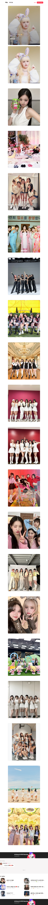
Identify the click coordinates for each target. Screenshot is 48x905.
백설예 (8, 881)
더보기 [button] (24, 870)
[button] (35, 2)
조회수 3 (38, 888)
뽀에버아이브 (9, 888)
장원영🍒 (32, 894)
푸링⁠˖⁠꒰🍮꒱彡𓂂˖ (33, 888)
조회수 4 (13, 888)
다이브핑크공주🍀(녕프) (35, 881)
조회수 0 (11, 881)
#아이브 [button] (12, 41)
